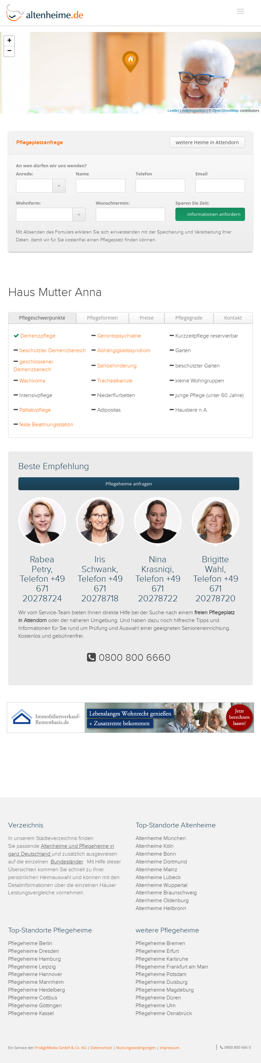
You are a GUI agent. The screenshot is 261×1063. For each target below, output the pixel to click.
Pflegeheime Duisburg (162, 982)
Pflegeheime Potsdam (161, 974)
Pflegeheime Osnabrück (164, 1013)
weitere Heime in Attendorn (207, 142)
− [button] (9, 51)
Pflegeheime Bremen (160, 943)
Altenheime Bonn (156, 854)
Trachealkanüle (115, 381)
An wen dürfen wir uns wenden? (51, 165)
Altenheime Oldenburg (162, 900)
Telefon (144, 174)
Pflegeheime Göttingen (35, 1005)
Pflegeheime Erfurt (157, 951)
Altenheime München (161, 838)
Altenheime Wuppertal (161, 885)
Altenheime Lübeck (158, 877)
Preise (147, 317)
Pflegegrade (189, 317)
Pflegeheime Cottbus (32, 998)
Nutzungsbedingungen (136, 1047)
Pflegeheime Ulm (156, 1005)
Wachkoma (32, 381)
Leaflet (173, 110)
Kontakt (233, 317)
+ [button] (9, 41)
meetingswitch (194, 110)
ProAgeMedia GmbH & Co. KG (60, 1047)
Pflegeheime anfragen (129, 484)
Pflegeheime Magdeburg (165, 990)
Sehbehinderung (117, 366)
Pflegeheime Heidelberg (36, 990)
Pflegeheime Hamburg (34, 959)
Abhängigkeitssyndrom (124, 350)
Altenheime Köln (155, 846)
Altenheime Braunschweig (166, 893)
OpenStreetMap (225, 110)
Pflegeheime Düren (158, 998)
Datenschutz (101, 1047)
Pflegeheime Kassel (31, 1013)
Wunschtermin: (113, 203)
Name (82, 174)
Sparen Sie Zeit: (192, 203)
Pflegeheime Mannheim (36, 982)
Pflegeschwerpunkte (42, 317)
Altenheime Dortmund (161, 862)
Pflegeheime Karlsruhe (162, 959)
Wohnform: (28, 203)
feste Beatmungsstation (46, 425)
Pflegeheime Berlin (30, 943)
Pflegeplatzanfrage (39, 142)
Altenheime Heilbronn (161, 908)
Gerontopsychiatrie (119, 336)
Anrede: (24, 174)
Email (201, 174)
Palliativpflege (35, 410)
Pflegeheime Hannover (35, 974)
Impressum (169, 1047)
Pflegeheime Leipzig (32, 967)
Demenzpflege (37, 336)
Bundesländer (67, 862)
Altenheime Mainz (156, 870)
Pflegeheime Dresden (33, 951)
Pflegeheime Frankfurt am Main (172, 967)
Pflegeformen (102, 317)
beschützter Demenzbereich (52, 350)
